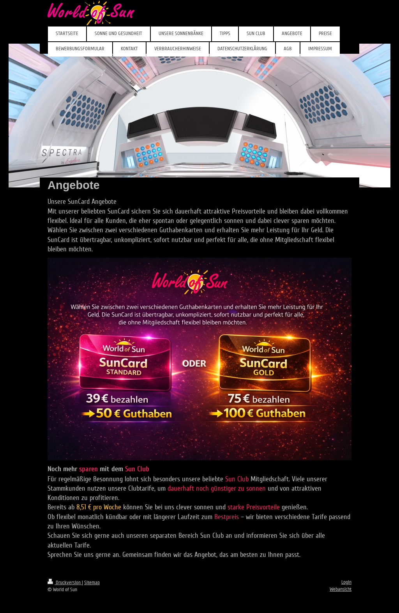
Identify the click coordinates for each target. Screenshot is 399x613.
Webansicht (340, 589)
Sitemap (92, 582)
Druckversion (65, 582)
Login (346, 582)
